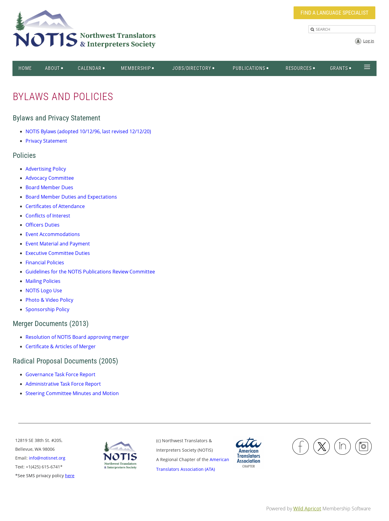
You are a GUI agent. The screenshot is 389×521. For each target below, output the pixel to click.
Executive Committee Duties (58, 253)
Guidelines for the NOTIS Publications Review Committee (90, 271)
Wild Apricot (307, 508)
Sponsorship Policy (47, 309)
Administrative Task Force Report (63, 383)
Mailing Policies (43, 281)
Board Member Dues (49, 187)
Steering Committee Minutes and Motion (72, 393)
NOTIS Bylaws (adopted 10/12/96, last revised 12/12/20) (88, 131)
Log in (368, 40)
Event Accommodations (53, 234)
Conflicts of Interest (48, 215)
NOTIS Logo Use (44, 290)
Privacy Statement (46, 140)
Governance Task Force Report (60, 374)
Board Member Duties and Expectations (71, 196)
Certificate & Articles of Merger (61, 346)
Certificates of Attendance (55, 206)
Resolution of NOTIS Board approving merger (77, 337)
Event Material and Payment (58, 243)
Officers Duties (43, 224)
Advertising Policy (46, 168)
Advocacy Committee (50, 178)
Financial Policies (45, 262)
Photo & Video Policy (49, 300)
